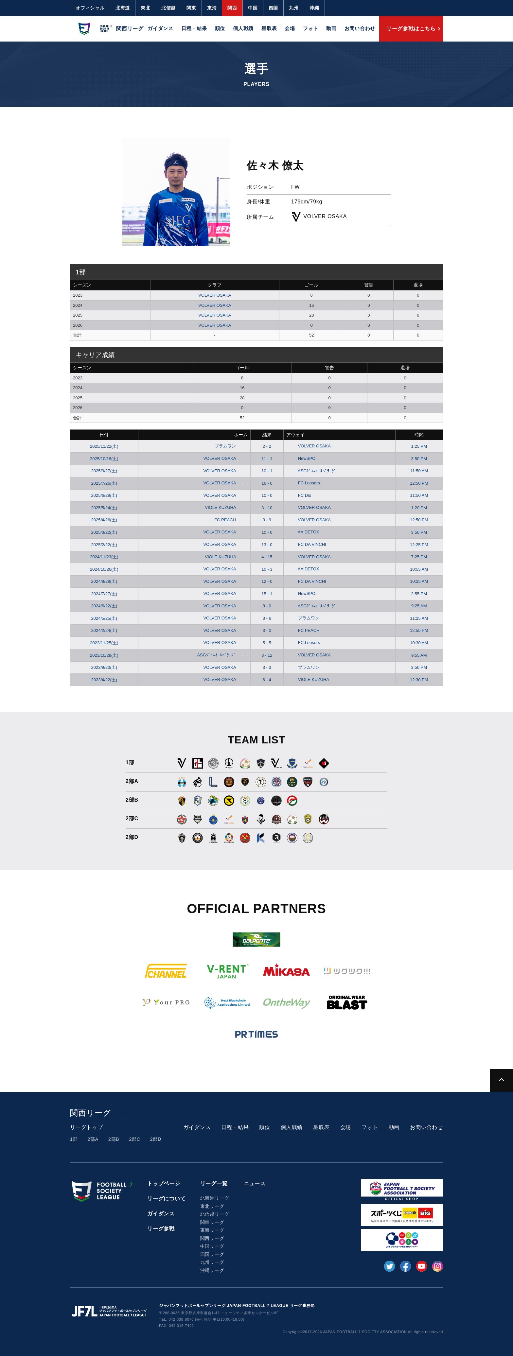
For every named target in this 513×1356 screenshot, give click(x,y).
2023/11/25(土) (104, 642)
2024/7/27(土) (104, 593)
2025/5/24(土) (104, 507)
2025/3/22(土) (104, 532)
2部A (92, 1139)
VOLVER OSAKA (214, 295)
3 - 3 (267, 667)
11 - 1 (266, 458)
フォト (310, 28)
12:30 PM (419, 679)
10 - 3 (266, 569)
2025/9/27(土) (104, 470)
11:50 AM (419, 470)
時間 (419, 434)
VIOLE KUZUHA (225, 507)
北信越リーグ (214, 1214)
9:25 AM (419, 605)
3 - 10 (266, 507)
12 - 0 (266, 581)
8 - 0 (267, 605)
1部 (74, 1139)
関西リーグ (212, 1238)
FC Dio (298, 495)
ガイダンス (160, 28)
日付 (104, 434)
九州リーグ (212, 1262)
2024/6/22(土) (104, 605)
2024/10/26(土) (104, 569)
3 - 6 (267, 618)
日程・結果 (194, 28)
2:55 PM (419, 593)
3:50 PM (419, 458)
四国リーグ (212, 1254)
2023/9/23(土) (104, 667)
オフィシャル (90, 7)
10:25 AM (419, 581)
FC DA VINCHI (306, 544)
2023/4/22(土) (104, 679)
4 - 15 (266, 556)
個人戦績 (243, 28)
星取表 (269, 28)
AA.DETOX (302, 532)
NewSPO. (301, 458)
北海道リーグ (214, 1198)
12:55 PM (419, 630)
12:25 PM (419, 544)
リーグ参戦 (161, 1228)
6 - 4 (267, 679)
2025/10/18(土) (104, 458)
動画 (331, 28)
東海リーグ (212, 1230)
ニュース (255, 1183)
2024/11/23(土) (104, 556)
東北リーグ (212, 1206)
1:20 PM (419, 507)
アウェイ (295, 434)
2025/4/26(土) (104, 519)
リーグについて (166, 1198)
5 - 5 (267, 642)
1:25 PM (419, 446)
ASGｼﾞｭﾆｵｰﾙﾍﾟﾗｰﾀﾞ (311, 470)
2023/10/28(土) (104, 655)
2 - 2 (267, 446)
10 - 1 (266, 470)
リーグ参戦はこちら (411, 28)
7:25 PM (419, 556)
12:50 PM (419, 483)
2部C (134, 1139)
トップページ (163, 1183)
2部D (155, 1139)
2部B (113, 1139)
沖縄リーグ (212, 1270)
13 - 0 (266, 544)
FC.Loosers (303, 482)
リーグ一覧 (214, 1183)
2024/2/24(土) (104, 630)
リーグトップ (86, 1127)
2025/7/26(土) (104, 483)
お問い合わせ (360, 28)
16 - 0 (266, 483)
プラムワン (230, 445)
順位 (220, 28)
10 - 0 (266, 495)
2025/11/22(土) (104, 446)
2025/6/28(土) (104, 495)
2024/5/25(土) (104, 618)
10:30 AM (419, 642)
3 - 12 (266, 655)
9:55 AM (419, 655)
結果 (267, 434)
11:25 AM (419, 618)
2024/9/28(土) (104, 581)
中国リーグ (212, 1246)
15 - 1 (266, 593)
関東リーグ (212, 1222)
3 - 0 (267, 630)
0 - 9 (267, 519)
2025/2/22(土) (104, 544)
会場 (290, 28)
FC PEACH (229, 519)
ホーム (241, 434)
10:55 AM (419, 569)
